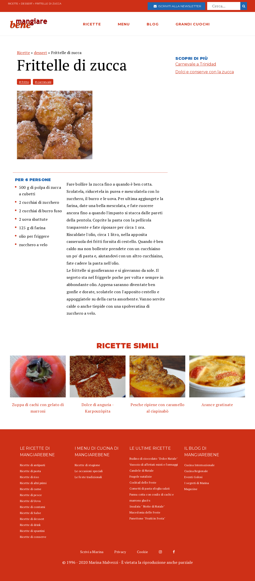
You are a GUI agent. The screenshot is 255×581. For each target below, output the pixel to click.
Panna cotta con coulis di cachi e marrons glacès (151, 497)
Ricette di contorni (32, 507)
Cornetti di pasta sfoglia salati (149, 488)
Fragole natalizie (140, 476)
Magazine (190, 489)
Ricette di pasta (30, 471)
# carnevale (43, 82)
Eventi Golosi (193, 477)
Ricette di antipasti (32, 465)
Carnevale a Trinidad (195, 64)
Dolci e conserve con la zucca (204, 72)
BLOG (153, 24)
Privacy (120, 551)
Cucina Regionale (196, 471)
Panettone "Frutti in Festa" (147, 518)
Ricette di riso (29, 477)
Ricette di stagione (87, 465)
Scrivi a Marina (91, 551)
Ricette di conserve (33, 537)
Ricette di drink (30, 525)
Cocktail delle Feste (142, 482)
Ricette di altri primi (33, 483)
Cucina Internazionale (199, 465)
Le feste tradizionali (88, 477)
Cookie (142, 551)
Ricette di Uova (30, 501)
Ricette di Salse (30, 513)
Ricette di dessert (32, 519)
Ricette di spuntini (32, 531)
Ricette (13, 3)
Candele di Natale (141, 470)
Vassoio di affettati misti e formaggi (153, 464)
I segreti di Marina (196, 483)
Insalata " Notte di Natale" (147, 506)
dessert (26, 3)
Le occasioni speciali (89, 471)
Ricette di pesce (31, 495)
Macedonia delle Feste (145, 512)
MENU (124, 24)
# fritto (24, 82)
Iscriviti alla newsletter (177, 6)
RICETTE (92, 24)
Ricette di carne (30, 489)
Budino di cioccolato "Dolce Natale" (153, 458)
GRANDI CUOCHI (193, 24)
